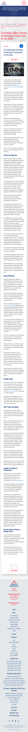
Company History (14, 626)
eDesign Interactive (16, 729)
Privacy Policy (9, 724)
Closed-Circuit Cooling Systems (14, 676)
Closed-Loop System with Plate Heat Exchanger (14, 681)
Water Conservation (14, 618)
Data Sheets (14, 651)
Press (14, 644)
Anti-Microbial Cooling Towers (14, 670)
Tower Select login (14, 715)
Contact (14, 634)
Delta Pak (14, 704)
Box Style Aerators (14, 700)
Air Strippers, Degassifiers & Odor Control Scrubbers (14, 689)
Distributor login (14, 713)
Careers (14, 631)
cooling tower (8, 120)
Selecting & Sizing (14, 653)
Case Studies (14, 647)
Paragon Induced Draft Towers (14, 666)
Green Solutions (14, 624)
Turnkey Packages (14, 702)
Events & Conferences (14, 642)
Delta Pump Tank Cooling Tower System (14, 685)
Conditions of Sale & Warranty (14, 629)
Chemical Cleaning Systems (14, 698)
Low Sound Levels (14, 622)
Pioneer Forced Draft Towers (14, 668)
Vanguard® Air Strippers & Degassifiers (14, 693)
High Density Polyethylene (14, 620)
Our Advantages (14, 615)
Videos (14, 649)
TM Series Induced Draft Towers (14, 664)
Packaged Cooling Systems (14, 674)
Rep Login (14, 710)
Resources (8, 24)
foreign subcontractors (17, 480)
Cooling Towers (14, 659)
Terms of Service (17, 724)
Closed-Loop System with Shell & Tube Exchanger (14, 683)
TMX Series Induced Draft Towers (14, 661)
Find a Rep (14, 707)
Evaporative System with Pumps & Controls (14, 679)
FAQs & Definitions (14, 655)
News (14, 24)
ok (14, 13)
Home (2, 24)
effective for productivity (12, 391)
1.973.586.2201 (14, 590)
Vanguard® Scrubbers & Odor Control (14, 696)
